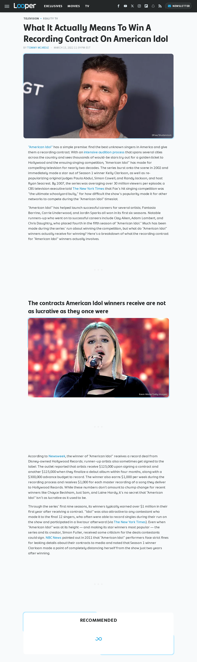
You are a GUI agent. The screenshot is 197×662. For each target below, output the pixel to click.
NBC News (53, 537)
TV (87, 6)
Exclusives (53, 6)
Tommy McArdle (38, 47)
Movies (74, 6)
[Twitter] (132, 7)
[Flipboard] (146, 7)
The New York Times (88, 188)
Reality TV (50, 18)
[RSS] (160, 7)
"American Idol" (40, 147)
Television (31, 18)
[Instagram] (139, 7)
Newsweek (56, 456)
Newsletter (179, 6)
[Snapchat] (153, 7)
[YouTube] (125, 7)
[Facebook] (118, 7)
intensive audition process (104, 152)
